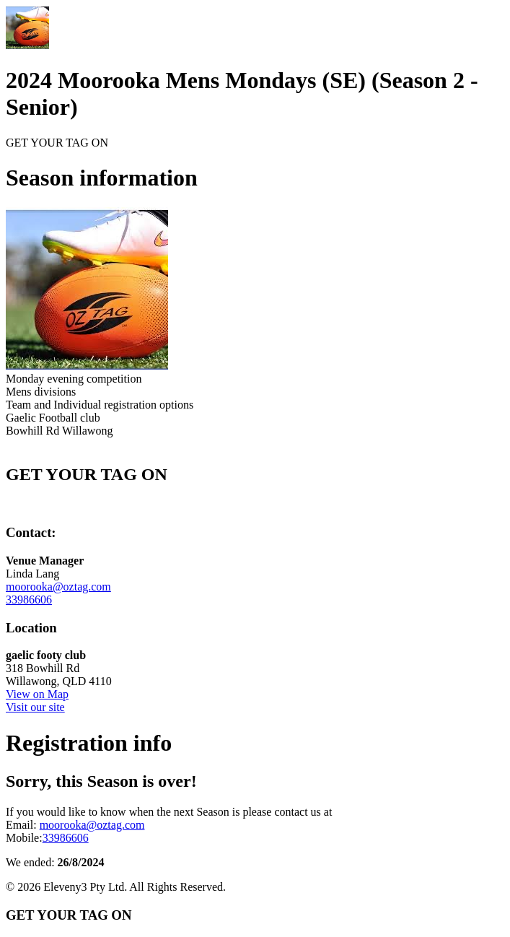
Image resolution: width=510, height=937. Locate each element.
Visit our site (35, 707)
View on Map (37, 694)
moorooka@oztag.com (58, 586)
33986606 (29, 599)
